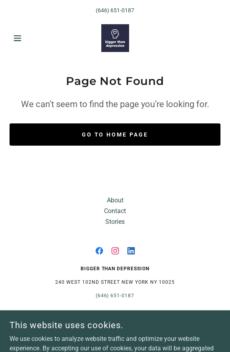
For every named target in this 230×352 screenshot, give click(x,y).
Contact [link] (115, 211)
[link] (115, 38)
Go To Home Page (115, 134)
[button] (25, 38)
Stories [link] (115, 221)
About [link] (115, 200)
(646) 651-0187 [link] (115, 10)
